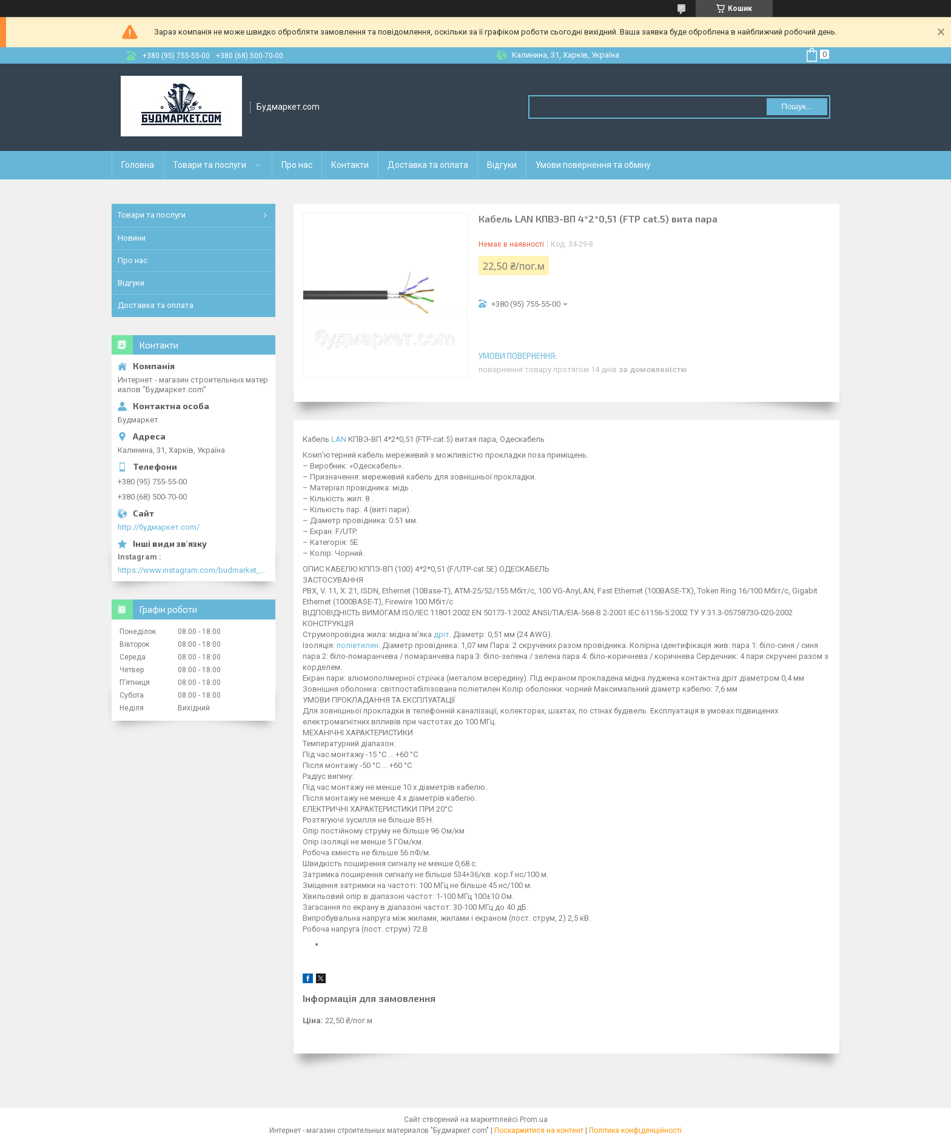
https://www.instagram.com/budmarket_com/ (193, 570)
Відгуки (502, 165)
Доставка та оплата (428, 165)
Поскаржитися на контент (538, 1130)
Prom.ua (534, 1119)
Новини (132, 237)
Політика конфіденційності (635, 1130)
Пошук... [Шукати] (796, 106)
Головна (137, 165)
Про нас (296, 165)
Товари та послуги (209, 165)
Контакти (350, 165)
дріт (441, 634)
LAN (338, 439)
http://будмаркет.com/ (159, 527)
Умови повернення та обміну (593, 165)
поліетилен (357, 645)
